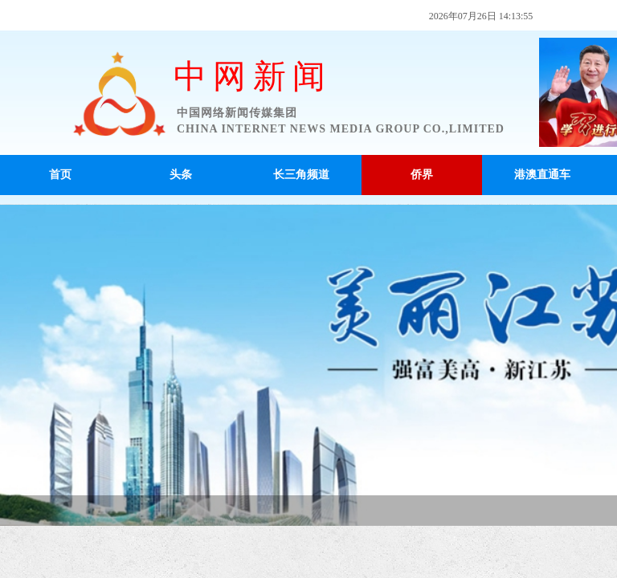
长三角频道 (301, 175)
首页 (60, 175)
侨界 (422, 175)
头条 (181, 175)
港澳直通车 (542, 175)
